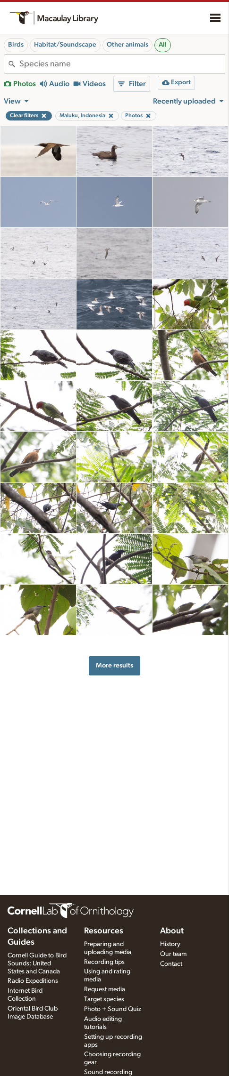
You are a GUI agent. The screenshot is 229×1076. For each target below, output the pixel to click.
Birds (16, 44)
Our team (173, 954)
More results (114, 665)
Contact (171, 964)
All (163, 44)
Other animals (127, 44)
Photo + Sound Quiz (112, 1009)
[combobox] (122, 64)
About (172, 931)
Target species (104, 999)
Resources (103, 931)
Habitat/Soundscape (65, 44)
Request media (104, 989)
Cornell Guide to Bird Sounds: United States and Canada (37, 963)
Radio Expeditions (33, 981)
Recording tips (104, 962)
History (170, 944)
